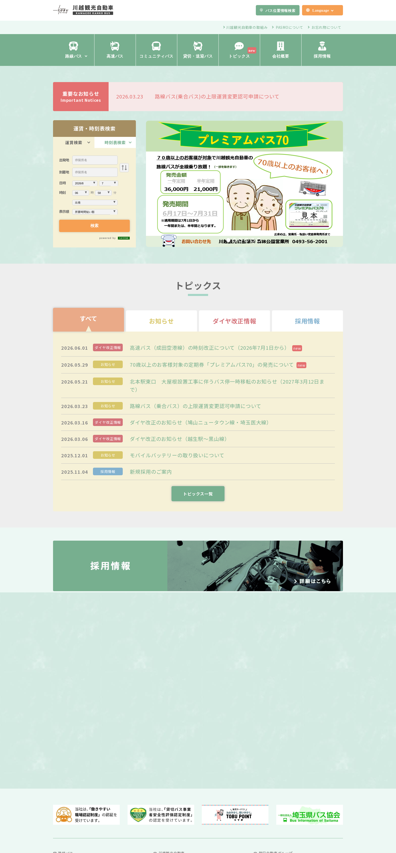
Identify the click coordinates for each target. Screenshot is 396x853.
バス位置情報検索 (280, 10)
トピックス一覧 (198, 494)
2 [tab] (234, 240)
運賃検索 (73, 142)
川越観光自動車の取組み (246, 27)
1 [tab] (228, 240)
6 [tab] (259, 240)
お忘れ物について (326, 27)
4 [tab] (246, 240)
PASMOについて (290, 27)
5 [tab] (253, 240)
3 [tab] (240, 240)
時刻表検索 (115, 142)
